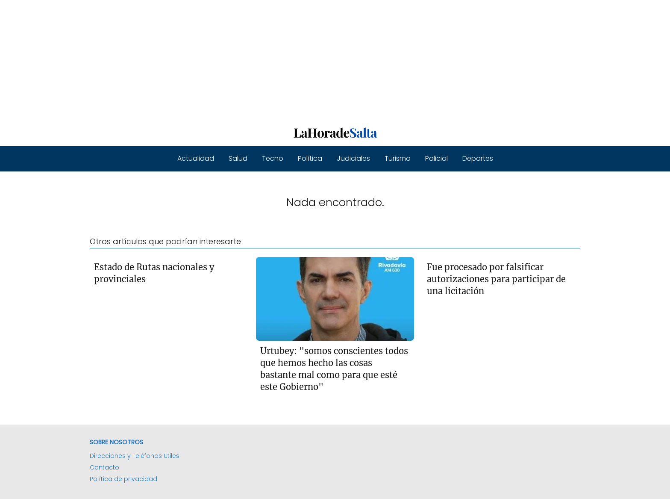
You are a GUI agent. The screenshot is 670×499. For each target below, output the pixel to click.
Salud (238, 158)
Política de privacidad (123, 479)
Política (310, 158)
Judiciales (353, 158)
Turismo (398, 158)
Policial (436, 158)
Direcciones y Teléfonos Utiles (134, 456)
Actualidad (195, 158)
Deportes (477, 158)
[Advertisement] (256, 60)
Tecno (272, 158)
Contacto (104, 467)
